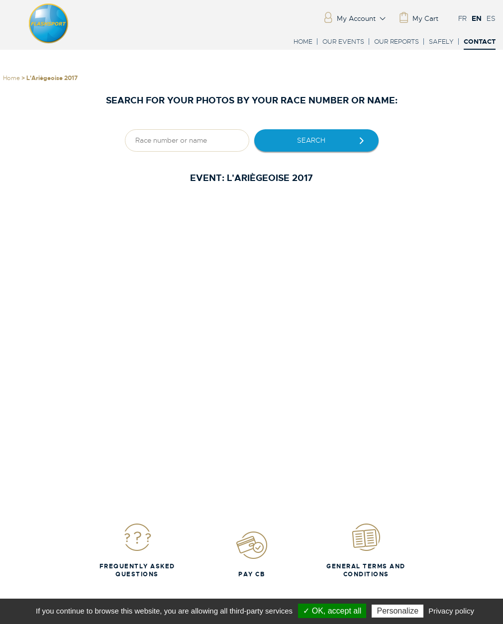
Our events (343, 41)
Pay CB (252, 554)
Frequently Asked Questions (137, 550)
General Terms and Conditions (365, 550)
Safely (441, 41)
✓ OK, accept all (332, 611)
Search (311, 140)
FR (462, 18)
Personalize (397, 611)
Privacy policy (451, 611)
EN (477, 18)
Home (303, 41)
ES (491, 18)
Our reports (396, 41)
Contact (480, 42)
